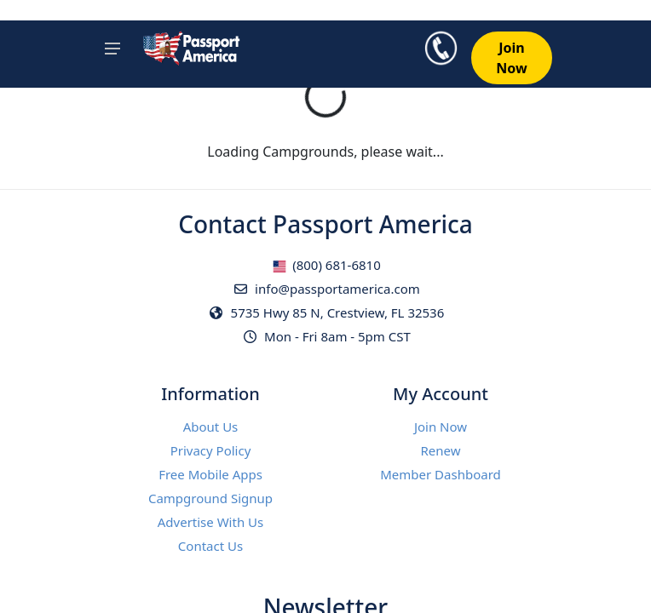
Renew (440, 450)
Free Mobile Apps (210, 474)
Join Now (440, 426)
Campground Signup (210, 498)
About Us (211, 426)
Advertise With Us (210, 521)
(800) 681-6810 (326, 264)
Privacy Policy (210, 450)
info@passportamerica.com (325, 288)
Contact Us (210, 545)
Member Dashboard (440, 474)
